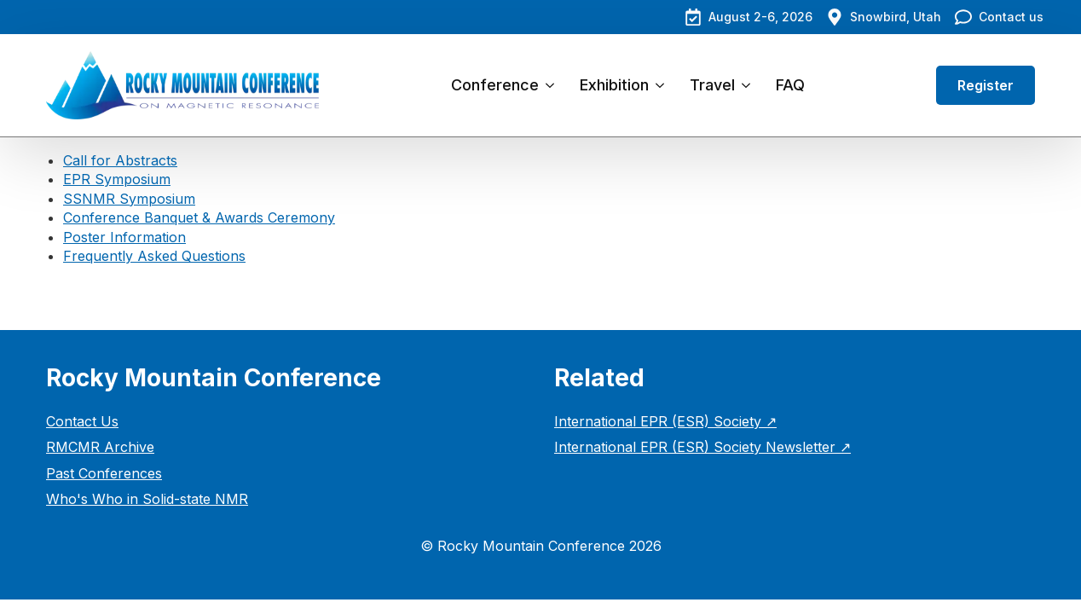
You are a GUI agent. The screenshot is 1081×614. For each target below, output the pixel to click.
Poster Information (124, 237)
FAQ (790, 85)
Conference (495, 85)
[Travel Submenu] (749, 85)
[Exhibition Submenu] (663, 85)
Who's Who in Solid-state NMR (147, 498)
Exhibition (614, 85)
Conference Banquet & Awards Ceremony (199, 217)
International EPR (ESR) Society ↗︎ (665, 421)
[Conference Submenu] (553, 85)
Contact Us (82, 421)
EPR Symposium (117, 179)
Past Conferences (104, 473)
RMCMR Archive (100, 446)
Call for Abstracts (120, 160)
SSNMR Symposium (129, 198)
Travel (712, 85)
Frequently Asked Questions (154, 255)
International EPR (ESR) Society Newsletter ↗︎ (702, 446)
